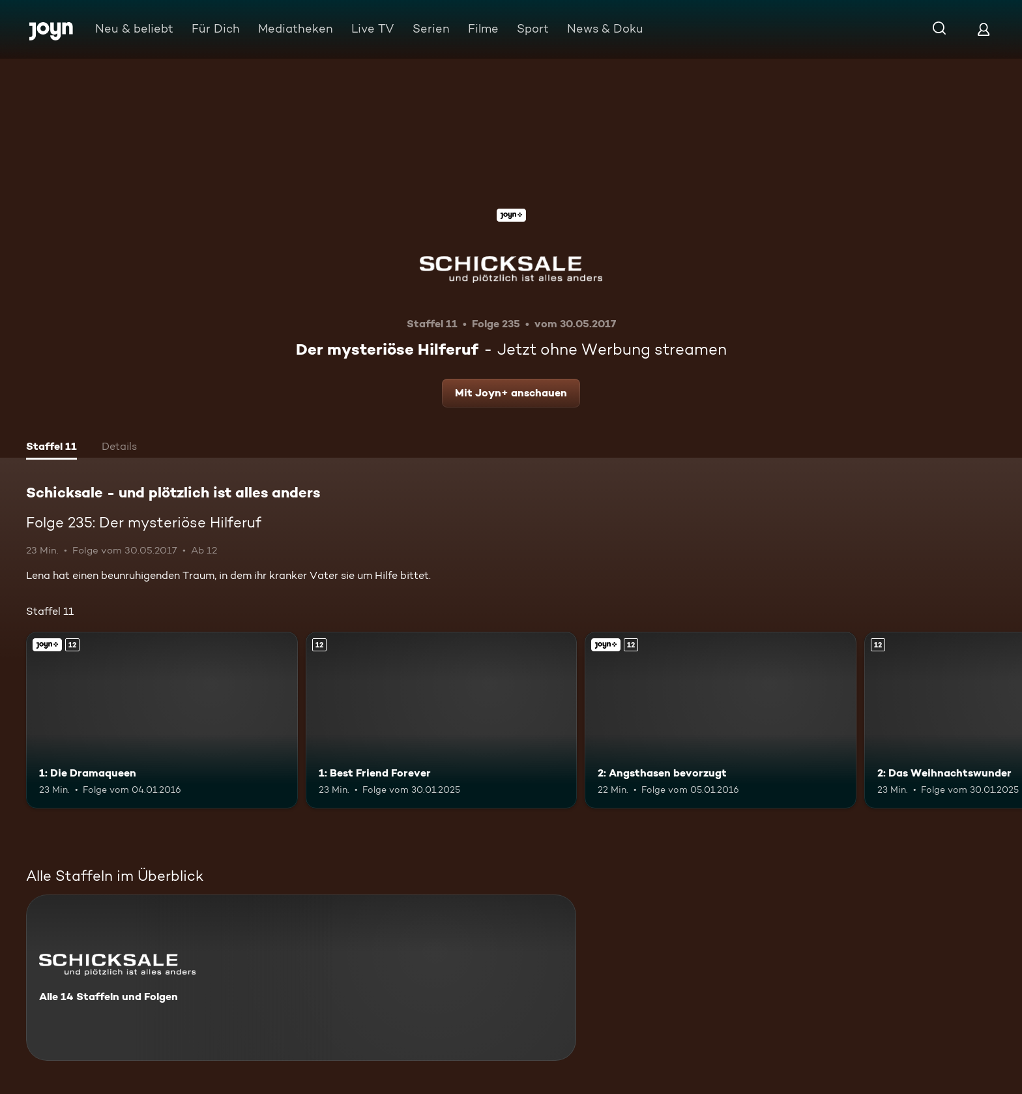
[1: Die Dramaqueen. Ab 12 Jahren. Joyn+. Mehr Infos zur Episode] (162, 720)
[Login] (983, 29)
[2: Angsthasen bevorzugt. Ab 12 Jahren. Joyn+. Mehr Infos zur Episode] (720, 720)
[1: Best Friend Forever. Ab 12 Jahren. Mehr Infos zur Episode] (441, 720)
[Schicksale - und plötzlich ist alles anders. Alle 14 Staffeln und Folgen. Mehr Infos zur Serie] (301, 977)
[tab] (51, 448)
